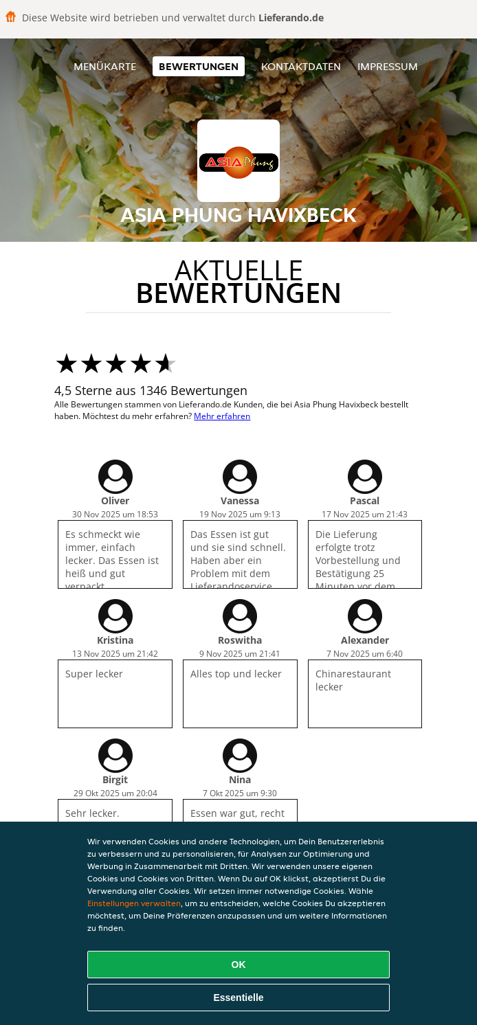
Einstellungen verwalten (134, 903)
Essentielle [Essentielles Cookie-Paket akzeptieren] (238, 997)
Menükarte (105, 66)
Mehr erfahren (222, 416)
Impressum (387, 66)
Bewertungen (198, 66)
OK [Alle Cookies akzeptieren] (239, 964)
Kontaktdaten (301, 66)
